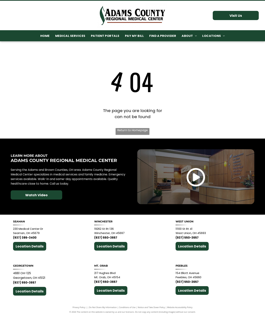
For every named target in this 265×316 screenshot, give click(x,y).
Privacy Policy (79, 307)
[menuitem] (45, 36)
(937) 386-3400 (24, 238)
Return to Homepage (132, 130)
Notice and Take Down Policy (151, 307)
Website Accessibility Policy (179, 307)
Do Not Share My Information (103, 307)
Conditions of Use (127, 307)
